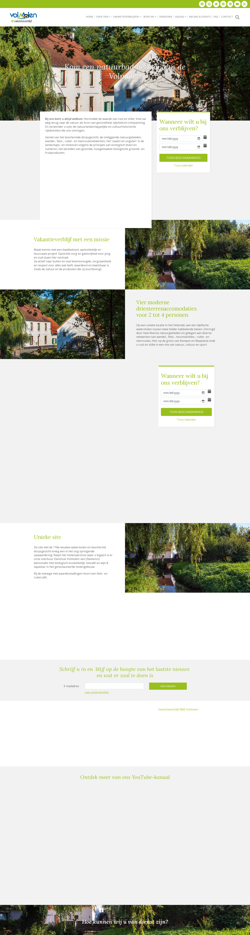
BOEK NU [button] (149, 16)
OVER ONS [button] (102, 16)
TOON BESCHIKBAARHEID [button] (183, 157)
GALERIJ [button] (179, 16)
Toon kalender (183, 165)
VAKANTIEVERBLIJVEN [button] (126, 16)
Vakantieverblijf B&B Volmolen (178, 709)
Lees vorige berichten (97, 691)
